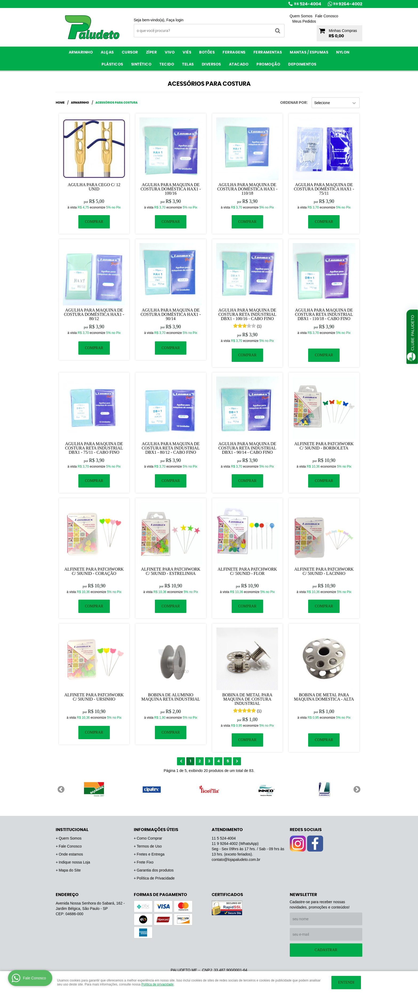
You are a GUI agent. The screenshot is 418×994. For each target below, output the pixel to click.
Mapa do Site (70, 870)
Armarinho (81, 52)
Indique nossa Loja (74, 862)
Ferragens (234, 52)
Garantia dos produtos (155, 870)
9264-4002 (347, 4)
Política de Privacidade (156, 878)
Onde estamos (71, 854)
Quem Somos (301, 16)
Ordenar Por (293, 103)
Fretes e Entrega (150, 854)
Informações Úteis (156, 830)
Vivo (170, 52)
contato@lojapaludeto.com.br (236, 859)
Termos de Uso (149, 846)
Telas (188, 64)
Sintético (141, 64)
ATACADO (239, 64)
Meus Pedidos (304, 21)
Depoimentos (302, 64)
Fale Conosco (326, 16)
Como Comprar (149, 838)
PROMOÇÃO (268, 64)
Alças (107, 52)
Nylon (342, 52)
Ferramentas (268, 52)
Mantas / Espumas (309, 52)
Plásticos (112, 64)
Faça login (175, 20)
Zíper (151, 52)
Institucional (72, 830)
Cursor (130, 52)
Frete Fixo (145, 862)
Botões (207, 52)
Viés (187, 52)
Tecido (166, 64)
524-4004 (307, 4)
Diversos (211, 64)
